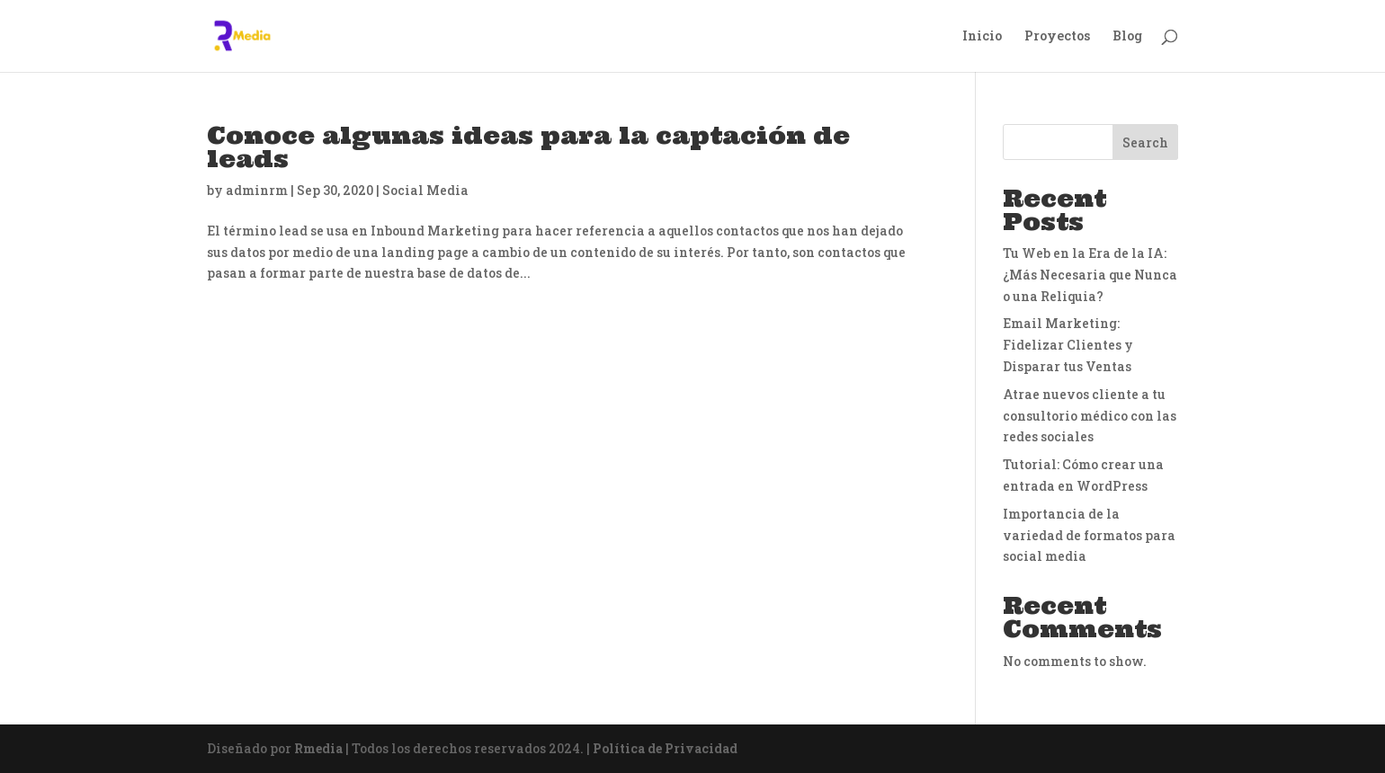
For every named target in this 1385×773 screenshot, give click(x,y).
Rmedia (318, 748)
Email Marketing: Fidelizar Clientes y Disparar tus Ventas (1068, 345)
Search (1145, 142)
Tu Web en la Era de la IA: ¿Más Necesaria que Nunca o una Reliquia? (1090, 274)
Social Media (425, 190)
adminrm (257, 190)
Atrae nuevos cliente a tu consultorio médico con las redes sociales (1089, 416)
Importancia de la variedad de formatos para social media (1089, 535)
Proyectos (1057, 37)
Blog (1127, 37)
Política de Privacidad (665, 748)
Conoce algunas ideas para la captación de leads (528, 146)
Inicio (982, 37)
